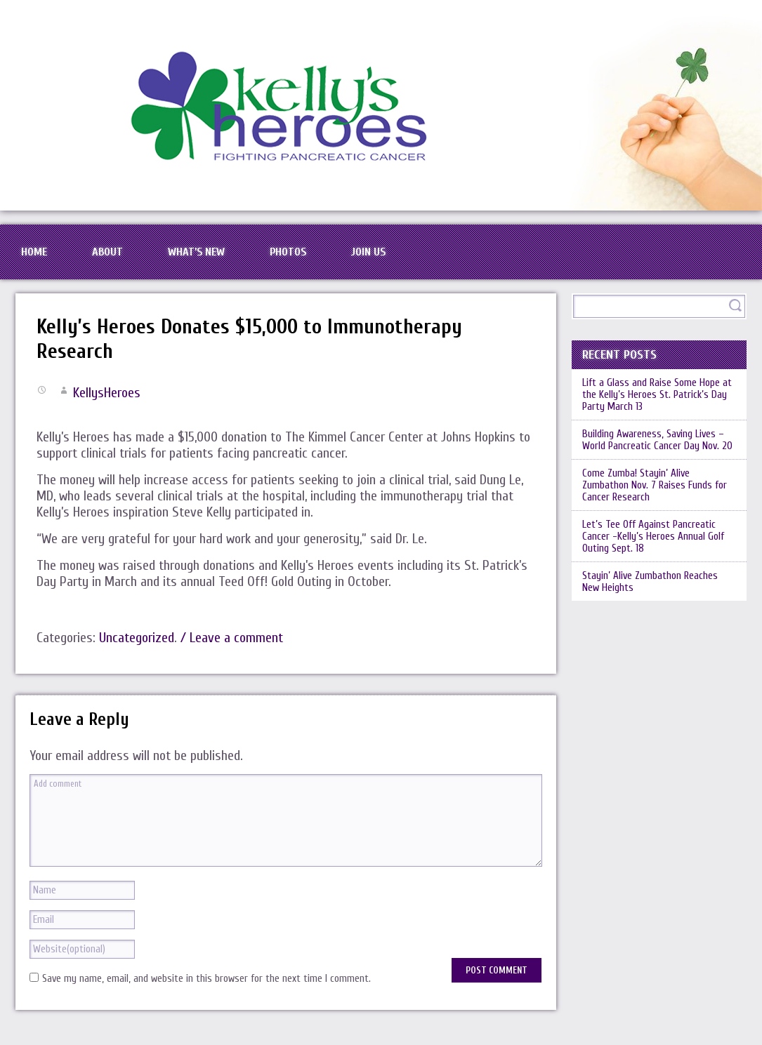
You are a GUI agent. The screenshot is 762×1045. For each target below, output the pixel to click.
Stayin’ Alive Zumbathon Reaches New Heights (650, 582)
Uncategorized (136, 638)
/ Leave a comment (231, 638)
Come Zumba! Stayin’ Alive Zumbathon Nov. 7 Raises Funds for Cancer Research (654, 485)
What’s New (196, 252)
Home (34, 252)
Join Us (368, 252)
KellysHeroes (106, 393)
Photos (288, 252)
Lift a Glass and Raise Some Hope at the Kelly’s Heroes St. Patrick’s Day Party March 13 (657, 395)
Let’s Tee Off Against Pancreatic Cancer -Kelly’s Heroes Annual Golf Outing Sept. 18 (653, 536)
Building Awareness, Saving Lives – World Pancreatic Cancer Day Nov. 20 (657, 440)
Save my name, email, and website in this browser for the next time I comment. (206, 979)
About (107, 252)
